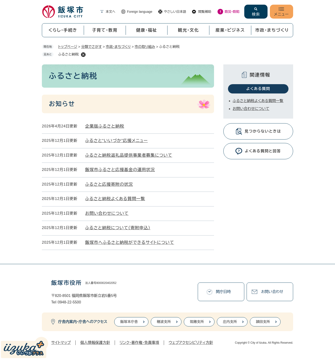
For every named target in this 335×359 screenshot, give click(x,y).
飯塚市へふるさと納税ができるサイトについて (129, 242)
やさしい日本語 (175, 11)
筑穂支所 (197, 322)
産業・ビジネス (230, 30)
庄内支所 (230, 322)
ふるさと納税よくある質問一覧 (115, 198)
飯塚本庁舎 (129, 322)
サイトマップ (61, 343)
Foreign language (139, 11)
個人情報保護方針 (95, 343)
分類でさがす (91, 47)
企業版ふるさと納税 (104, 126)
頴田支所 (263, 322)
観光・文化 (188, 30)
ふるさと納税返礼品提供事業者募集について (128, 155)
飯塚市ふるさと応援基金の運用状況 (120, 169)
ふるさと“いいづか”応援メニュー (116, 140)
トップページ (67, 47)
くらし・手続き (62, 30)
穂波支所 (164, 322)
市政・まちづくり (272, 30)
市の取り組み (145, 47)
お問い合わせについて (107, 213)
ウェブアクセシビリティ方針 (191, 343)
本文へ (110, 11)
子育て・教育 (104, 30)
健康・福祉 (146, 30)
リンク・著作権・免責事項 (139, 343)
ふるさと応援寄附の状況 (109, 184)
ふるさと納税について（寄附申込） (117, 228)
